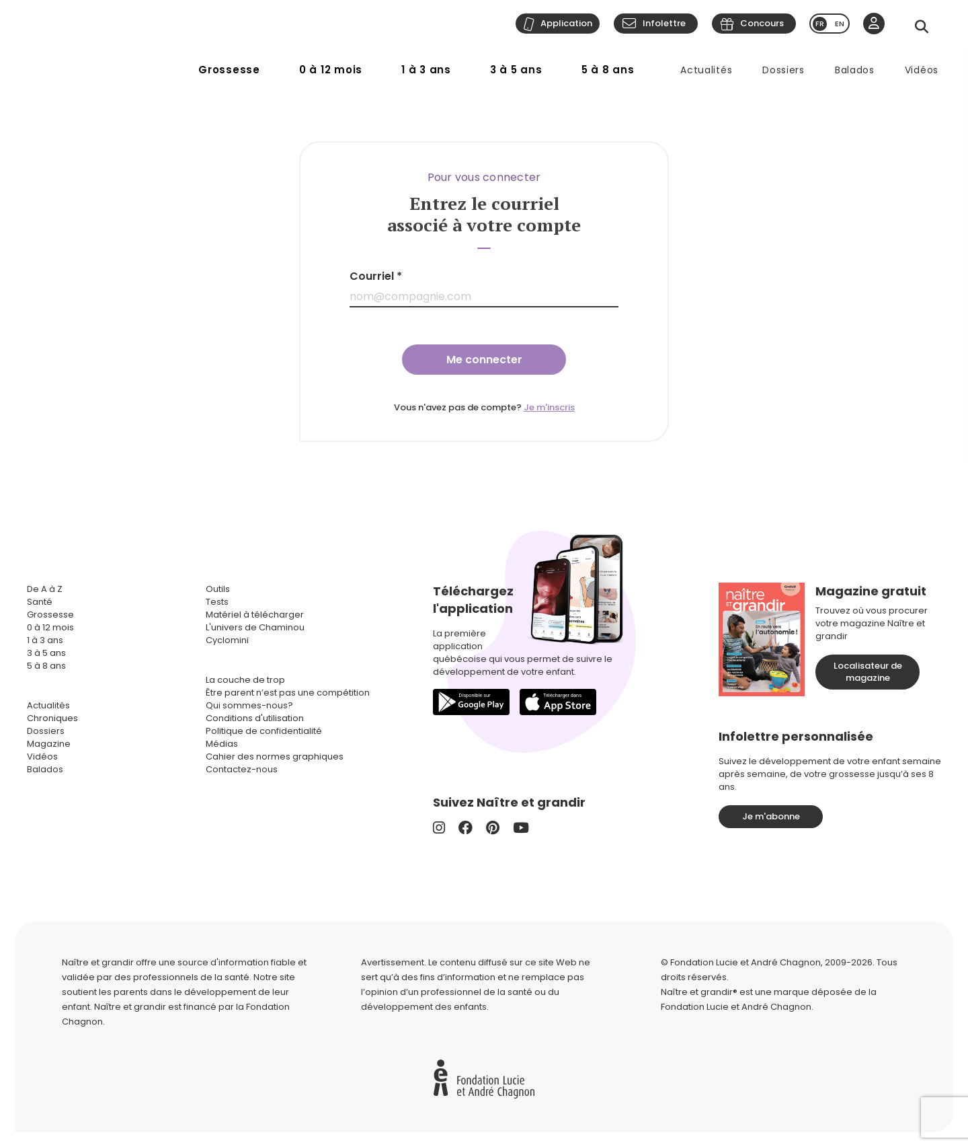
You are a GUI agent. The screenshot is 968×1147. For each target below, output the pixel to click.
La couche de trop (245, 679)
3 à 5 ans (516, 70)
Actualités (706, 70)
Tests (217, 601)
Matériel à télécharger (255, 614)
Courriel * (376, 276)
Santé (39, 601)
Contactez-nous (242, 769)
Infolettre (664, 23)
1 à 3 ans (426, 70)
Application (566, 23)
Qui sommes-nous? (249, 705)
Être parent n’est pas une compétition (288, 692)
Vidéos (921, 70)
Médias (222, 743)
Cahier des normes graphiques (275, 756)
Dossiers (783, 70)
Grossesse (229, 70)
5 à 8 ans (608, 70)
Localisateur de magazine (868, 671)
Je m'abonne (771, 816)
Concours (762, 23)
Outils (218, 589)
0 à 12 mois (330, 70)
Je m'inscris (549, 407)
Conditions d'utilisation (255, 718)
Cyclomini (227, 640)
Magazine (49, 743)
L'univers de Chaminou (255, 627)
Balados (855, 70)
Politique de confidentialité (264, 731)
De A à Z (45, 589)
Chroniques (52, 718)
